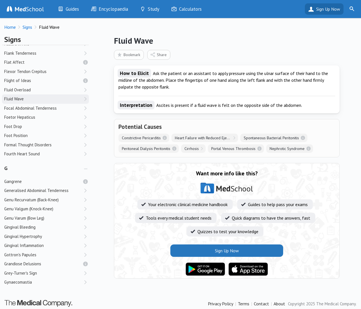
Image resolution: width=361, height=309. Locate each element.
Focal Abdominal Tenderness (30, 108)
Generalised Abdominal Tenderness (36, 190)
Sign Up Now (328, 9)
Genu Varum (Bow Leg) (24, 218)
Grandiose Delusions (22, 263)
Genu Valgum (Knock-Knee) (28, 208)
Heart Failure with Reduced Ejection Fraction (206, 137)
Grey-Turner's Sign (20, 273)
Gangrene (13, 181)
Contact (261, 303)
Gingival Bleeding (20, 227)
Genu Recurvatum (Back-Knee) (31, 199)
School (29, 9)
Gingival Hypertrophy (23, 236)
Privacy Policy (220, 303)
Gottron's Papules (20, 254)
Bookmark (128, 55)
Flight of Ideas (17, 80)
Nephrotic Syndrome (287, 148)
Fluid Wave (14, 98)
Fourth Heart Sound (22, 153)
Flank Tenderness (20, 53)
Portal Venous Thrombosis (233, 148)
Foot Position (16, 135)
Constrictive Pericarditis (141, 137)
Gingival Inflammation (24, 245)
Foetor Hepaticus (19, 117)
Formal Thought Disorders (28, 144)
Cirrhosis (191, 148)
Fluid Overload (17, 89)
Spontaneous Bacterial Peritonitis (271, 137)
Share (158, 55)
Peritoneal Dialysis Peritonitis (146, 148)
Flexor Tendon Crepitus (25, 71)
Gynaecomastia (18, 282)
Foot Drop (13, 126)
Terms (243, 303)
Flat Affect (14, 62)
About (279, 303)
